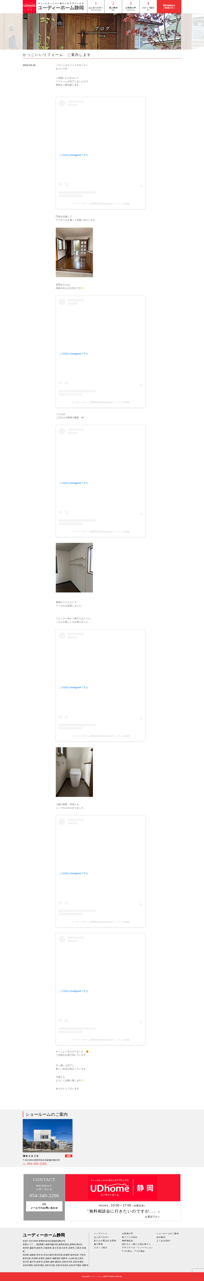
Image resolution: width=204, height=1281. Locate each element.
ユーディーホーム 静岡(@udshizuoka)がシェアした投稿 (100, 203)
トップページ (100, 1233)
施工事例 (113, 8)
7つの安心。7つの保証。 (134, 1251)
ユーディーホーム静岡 (44, 1235)
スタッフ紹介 (148, 8)
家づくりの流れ (130, 1237)
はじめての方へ (96, 8)
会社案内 (160, 1237)
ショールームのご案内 (167, 1233)
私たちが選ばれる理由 (105, 1240)
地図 (69, 1156)
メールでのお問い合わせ (44, 1208)
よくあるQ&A (163, 1240)
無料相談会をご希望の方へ (169, 6)
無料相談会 (127, 1240)
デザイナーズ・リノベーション (137, 1247)
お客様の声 (130, 8)
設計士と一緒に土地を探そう (136, 1244)
